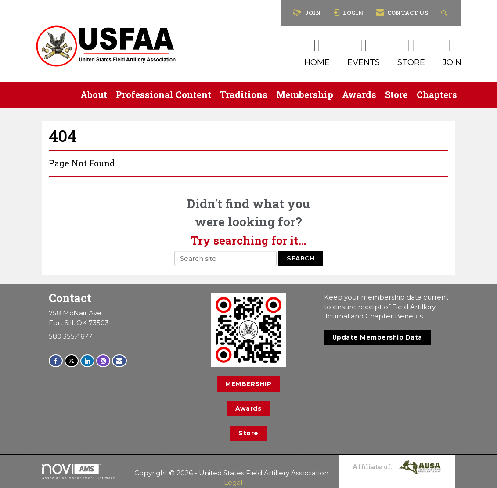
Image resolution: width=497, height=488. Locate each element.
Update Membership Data (377, 337)
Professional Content (163, 94)
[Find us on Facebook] (56, 360)
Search (300, 258)
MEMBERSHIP (248, 383)
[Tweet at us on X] (72, 360)
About (93, 94)
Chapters (437, 94)
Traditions (243, 94)
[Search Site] (445, 13)
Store (396, 94)
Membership (304, 94)
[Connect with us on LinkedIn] (87, 360)
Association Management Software (78, 472)
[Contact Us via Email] (119, 360)
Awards (359, 94)
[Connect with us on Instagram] (103, 360)
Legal (233, 482)
